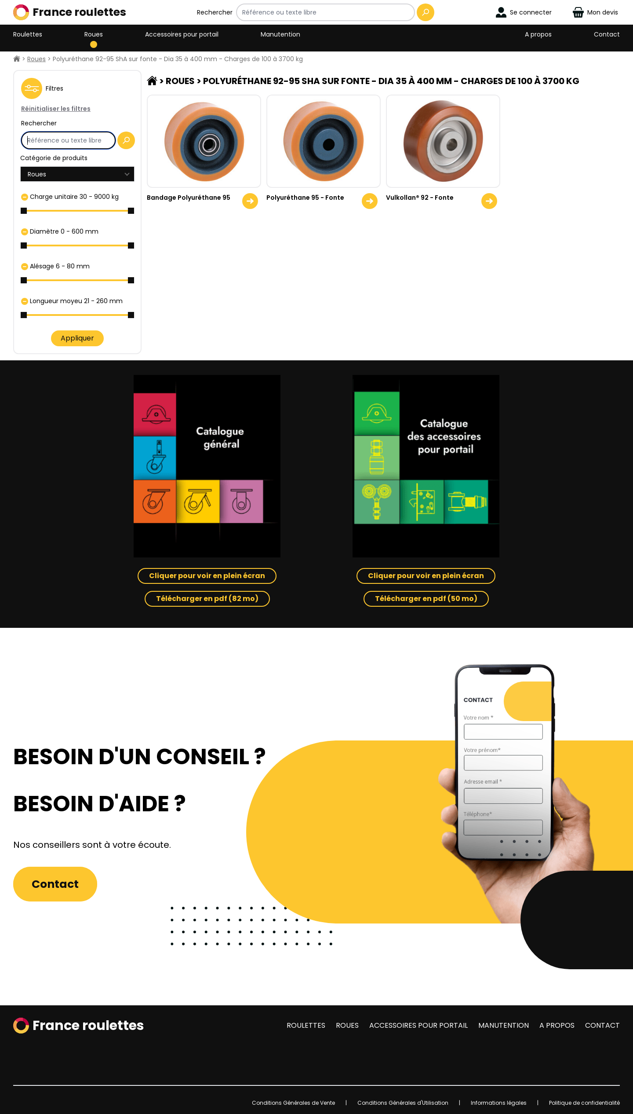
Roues (93, 34)
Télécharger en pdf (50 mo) (426, 599)
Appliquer (77, 338)
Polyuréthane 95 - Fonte (305, 197)
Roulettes (27, 34)
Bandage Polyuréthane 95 (188, 197)
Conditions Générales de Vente (293, 1103)
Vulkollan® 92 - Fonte (420, 197)
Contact (607, 34)
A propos (538, 34)
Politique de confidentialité (584, 1103)
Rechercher (215, 12)
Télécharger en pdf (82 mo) (207, 599)
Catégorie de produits (53, 158)
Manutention (280, 34)
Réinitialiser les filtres (56, 108)
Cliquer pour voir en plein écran (207, 576)
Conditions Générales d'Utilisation (402, 1103)
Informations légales (499, 1103)
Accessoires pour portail (181, 34)
